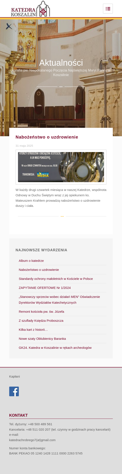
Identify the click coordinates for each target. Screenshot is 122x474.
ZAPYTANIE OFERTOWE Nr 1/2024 (45, 288)
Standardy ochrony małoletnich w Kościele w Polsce (56, 278)
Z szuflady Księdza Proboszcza (41, 320)
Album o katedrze (31, 260)
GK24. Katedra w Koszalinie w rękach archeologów (55, 347)
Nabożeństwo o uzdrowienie (47, 137)
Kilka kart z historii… (33, 329)
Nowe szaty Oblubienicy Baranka (42, 338)
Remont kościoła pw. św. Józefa (41, 311)
